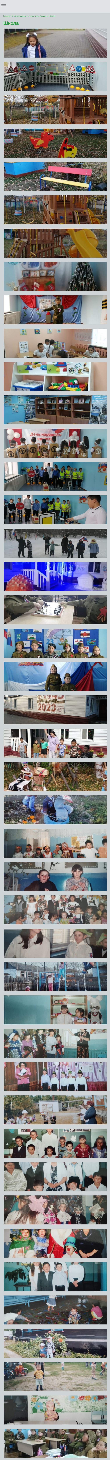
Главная (6, 16)
